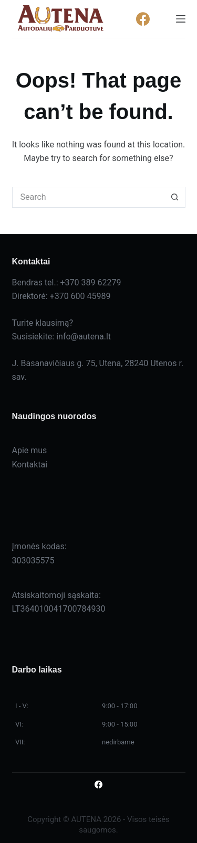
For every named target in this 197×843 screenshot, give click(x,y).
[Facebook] (143, 19)
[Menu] (180, 19)
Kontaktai (30, 464)
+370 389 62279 (90, 282)
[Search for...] (88, 197)
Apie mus (29, 450)
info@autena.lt (83, 337)
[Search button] (174, 197)
